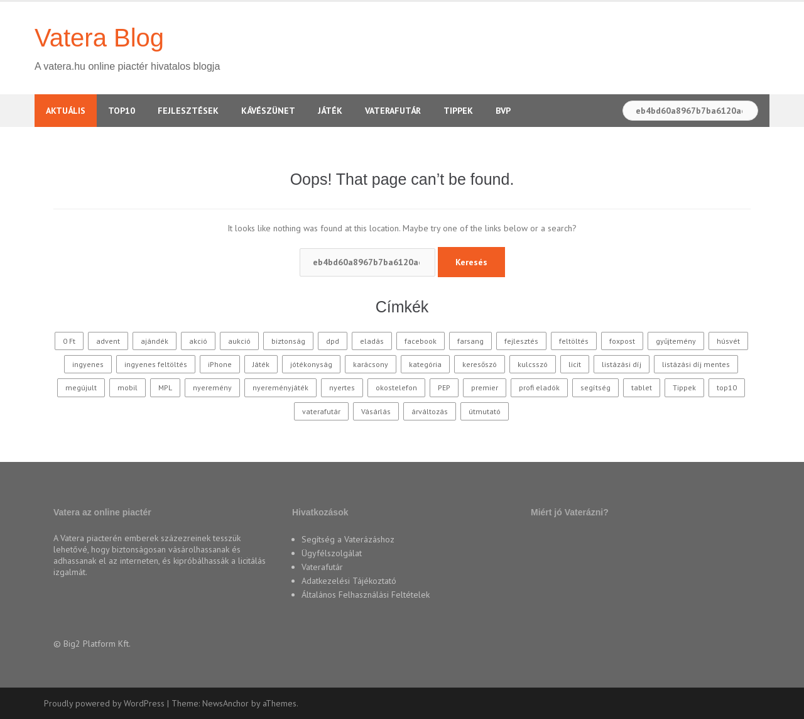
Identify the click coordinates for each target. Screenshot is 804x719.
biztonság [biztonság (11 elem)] (288, 341)
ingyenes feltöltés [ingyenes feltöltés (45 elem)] (155, 364)
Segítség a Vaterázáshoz (348, 539)
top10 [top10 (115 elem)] (727, 387)
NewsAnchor (225, 703)
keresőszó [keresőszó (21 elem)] (479, 364)
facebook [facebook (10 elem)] (421, 341)
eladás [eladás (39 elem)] (372, 341)
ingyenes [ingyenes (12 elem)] (88, 364)
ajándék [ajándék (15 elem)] (154, 341)
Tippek (458, 110)
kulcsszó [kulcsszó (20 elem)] (533, 364)
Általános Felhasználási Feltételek (366, 594)
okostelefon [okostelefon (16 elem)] (396, 387)
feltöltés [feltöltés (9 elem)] (574, 341)
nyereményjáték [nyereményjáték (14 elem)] (280, 387)
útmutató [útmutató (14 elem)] (485, 411)
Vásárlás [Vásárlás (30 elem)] (376, 411)
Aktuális (65, 110)
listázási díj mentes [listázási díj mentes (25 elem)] (696, 364)
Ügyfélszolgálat (332, 553)
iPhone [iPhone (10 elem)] (220, 364)
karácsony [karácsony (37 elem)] (370, 364)
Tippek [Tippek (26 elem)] (684, 387)
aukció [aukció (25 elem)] (239, 341)
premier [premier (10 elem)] (484, 387)
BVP (503, 110)
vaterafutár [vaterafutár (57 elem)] (321, 411)
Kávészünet (268, 110)
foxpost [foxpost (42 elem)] (622, 341)
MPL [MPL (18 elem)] (165, 387)
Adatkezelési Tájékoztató (349, 580)
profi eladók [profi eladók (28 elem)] (539, 387)
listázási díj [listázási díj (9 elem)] (621, 364)
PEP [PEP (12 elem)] (444, 387)
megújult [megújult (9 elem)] (81, 387)
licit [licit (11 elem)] (574, 364)
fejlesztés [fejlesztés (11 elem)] (521, 341)
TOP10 (121, 110)
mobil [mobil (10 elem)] (127, 387)
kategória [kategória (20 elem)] (425, 364)
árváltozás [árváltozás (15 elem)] (429, 411)
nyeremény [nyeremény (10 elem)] (212, 387)
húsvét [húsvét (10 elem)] (728, 341)
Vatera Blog (99, 38)
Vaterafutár (393, 110)
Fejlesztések (188, 110)
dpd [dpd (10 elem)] (332, 341)
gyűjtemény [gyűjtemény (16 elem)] (676, 341)
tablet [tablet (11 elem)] (641, 387)
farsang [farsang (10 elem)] (470, 341)
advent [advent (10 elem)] (108, 341)
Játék (330, 110)
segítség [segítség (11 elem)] (595, 387)
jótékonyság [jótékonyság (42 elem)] (311, 364)
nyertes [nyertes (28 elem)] (342, 387)
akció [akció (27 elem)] (198, 341)
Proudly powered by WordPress (104, 703)
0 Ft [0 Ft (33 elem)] (69, 341)
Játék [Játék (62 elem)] (261, 364)
